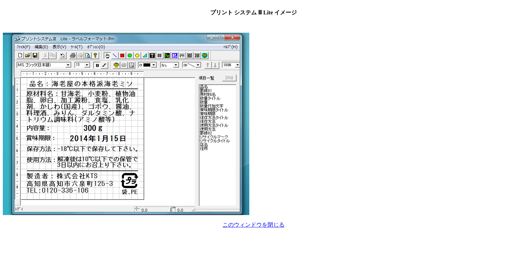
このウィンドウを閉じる (253, 225)
